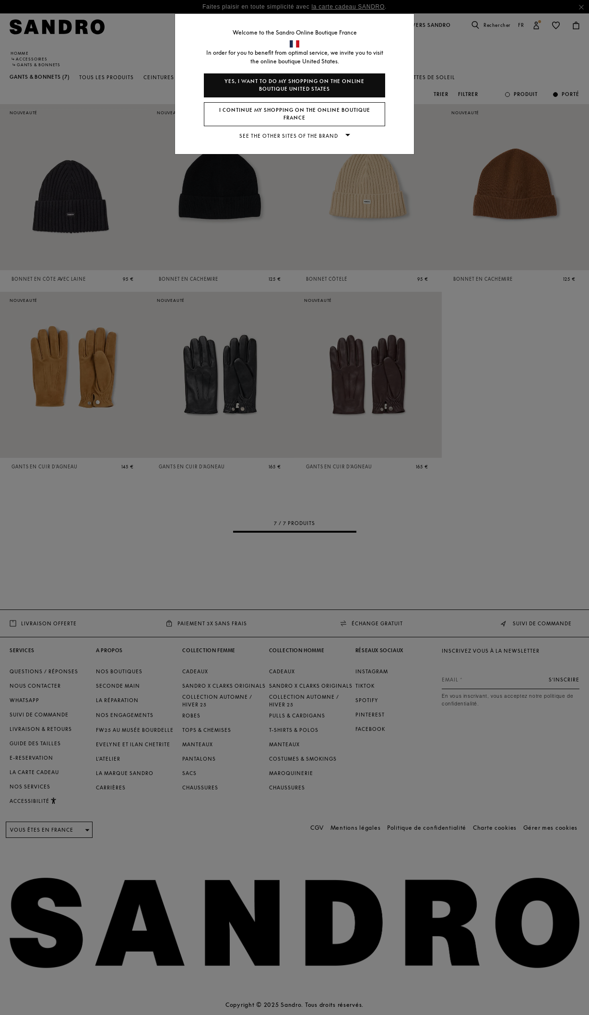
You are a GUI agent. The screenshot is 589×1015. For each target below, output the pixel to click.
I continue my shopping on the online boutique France (294, 114)
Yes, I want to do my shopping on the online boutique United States (294, 85)
